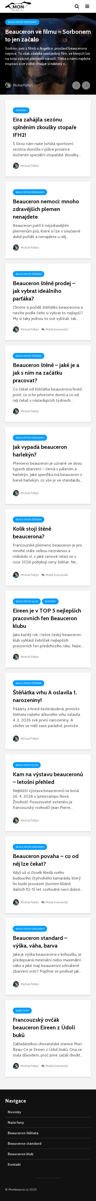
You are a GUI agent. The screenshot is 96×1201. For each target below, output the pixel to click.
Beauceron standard (22, 22)
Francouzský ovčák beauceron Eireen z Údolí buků (44, 1027)
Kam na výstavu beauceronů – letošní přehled (48, 778)
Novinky (21, 110)
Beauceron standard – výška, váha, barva (40, 942)
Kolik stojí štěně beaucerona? (32, 532)
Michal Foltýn (19, 85)
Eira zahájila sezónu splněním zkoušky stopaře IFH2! (45, 127)
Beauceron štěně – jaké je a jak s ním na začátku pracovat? (46, 373)
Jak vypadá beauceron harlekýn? (40, 450)
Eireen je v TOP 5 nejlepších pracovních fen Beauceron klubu (47, 618)
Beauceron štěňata (28, 274)
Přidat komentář (57, 329)
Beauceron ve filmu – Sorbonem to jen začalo (48, 35)
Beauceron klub (27, 601)
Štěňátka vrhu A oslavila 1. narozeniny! (45, 696)
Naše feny (22, 1010)
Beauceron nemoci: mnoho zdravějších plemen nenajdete (46, 209)
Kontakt (14, 1164)
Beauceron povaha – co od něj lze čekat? (46, 860)
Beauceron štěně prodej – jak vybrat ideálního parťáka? (44, 291)
